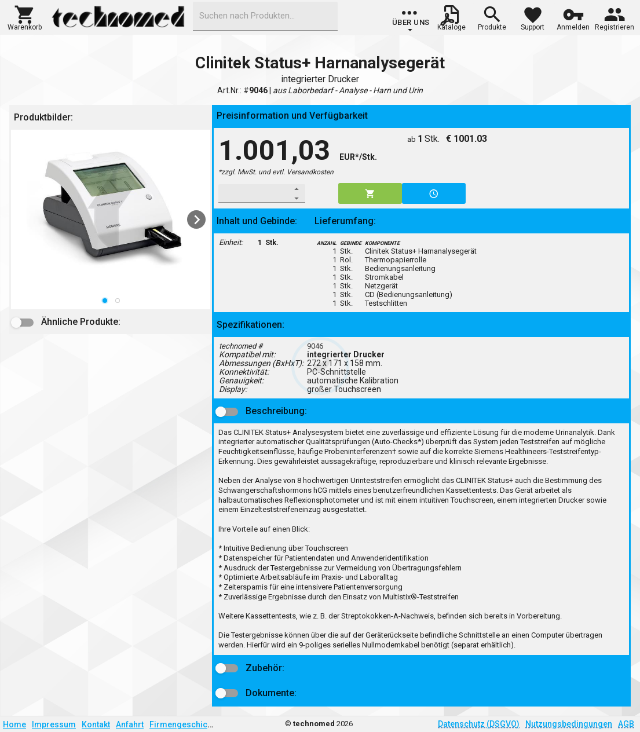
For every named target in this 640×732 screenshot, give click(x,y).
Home (14, 724)
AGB (626, 724)
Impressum (54, 724)
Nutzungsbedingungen (568, 724)
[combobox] (265, 16)
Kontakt (96, 724)
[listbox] (110, 219)
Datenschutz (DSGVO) (479, 724)
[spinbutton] (254, 193)
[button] (24, 17)
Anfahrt (130, 724)
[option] (110, 219)
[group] (411, 20)
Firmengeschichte (184, 724)
